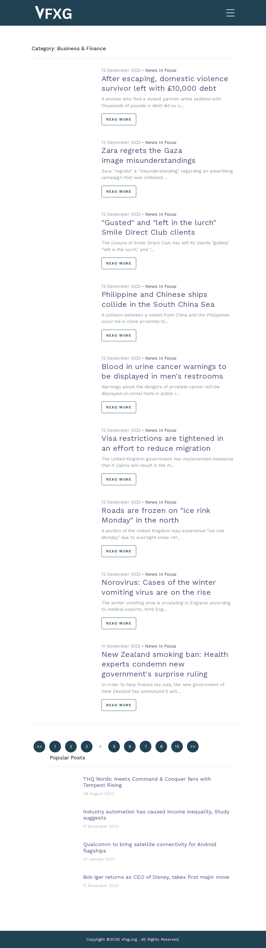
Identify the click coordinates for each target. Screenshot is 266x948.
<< (39, 746)
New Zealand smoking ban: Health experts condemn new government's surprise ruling (165, 664)
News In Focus (160, 70)
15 (177, 746)
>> (192, 746)
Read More (119, 119)
